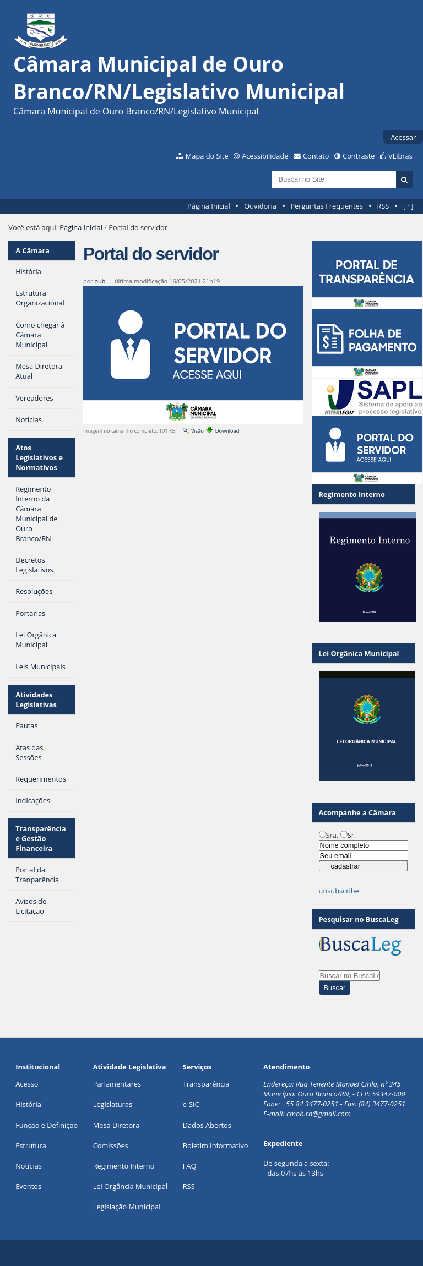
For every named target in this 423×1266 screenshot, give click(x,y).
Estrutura (30, 1145)
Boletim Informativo (215, 1145)
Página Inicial (208, 206)
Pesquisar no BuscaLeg (359, 919)
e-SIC (191, 1104)
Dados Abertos (207, 1125)
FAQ (190, 1166)
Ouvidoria (260, 206)
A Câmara (32, 250)
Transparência (206, 1084)
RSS (383, 206)
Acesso (26, 1084)
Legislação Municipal (127, 1207)
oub (100, 281)
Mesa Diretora (116, 1125)
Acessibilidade (265, 156)
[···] (408, 206)
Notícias (28, 1166)
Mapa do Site (207, 156)
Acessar (403, 137)
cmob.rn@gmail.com (318, 1113)
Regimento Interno (124, 1166)
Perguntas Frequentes (326, 206)
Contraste (359, 156)
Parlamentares (117, 1084)
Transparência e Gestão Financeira (40, 838)
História (28, 1104)
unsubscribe (339, 891)
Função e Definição (46, 1125)
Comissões (110, 1145)
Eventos (28, 1186)
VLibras (400, 156)
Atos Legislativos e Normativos (39, 457)
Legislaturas (112, 1104)
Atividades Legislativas (36, 700)
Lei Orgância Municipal (130, 1186)
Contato (316, 156)
